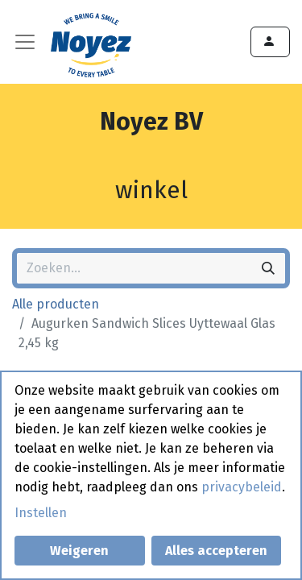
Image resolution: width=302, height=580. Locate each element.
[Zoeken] (268, 268)
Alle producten (55, 304)
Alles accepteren (216, 550)
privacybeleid (241, 487)
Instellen (40, 512)
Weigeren (79, 550)
